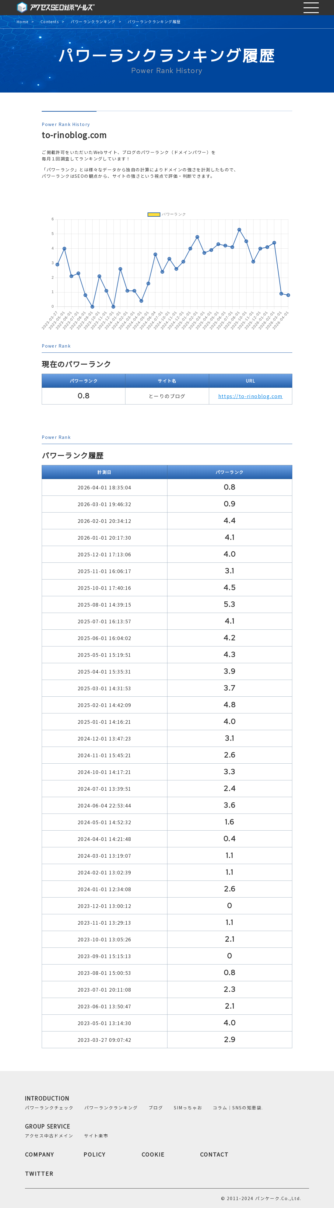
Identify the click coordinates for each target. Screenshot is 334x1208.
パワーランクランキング (93, 22)
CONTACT (214, 1154)
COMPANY (39, 1154)
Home (23, 22)
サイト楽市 (96, 1136)
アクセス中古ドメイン (49, 1136)
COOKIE (153, 1154)
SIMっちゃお (188, 1108)
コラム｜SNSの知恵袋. (238, 1108)
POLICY (94, 1154)
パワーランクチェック (49, 1108)
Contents (49, 22)
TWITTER (39, 1173)
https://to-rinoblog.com (250, 396)
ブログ (156, 1108)
